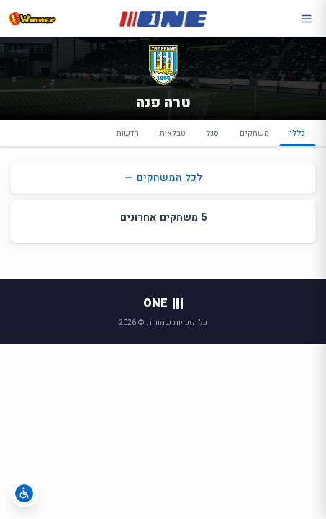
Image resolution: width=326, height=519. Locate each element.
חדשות (128, 133)
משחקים (254, 133)
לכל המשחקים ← (163, 177)
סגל (212, 133)
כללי (297, 137)
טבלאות (173, 133)
